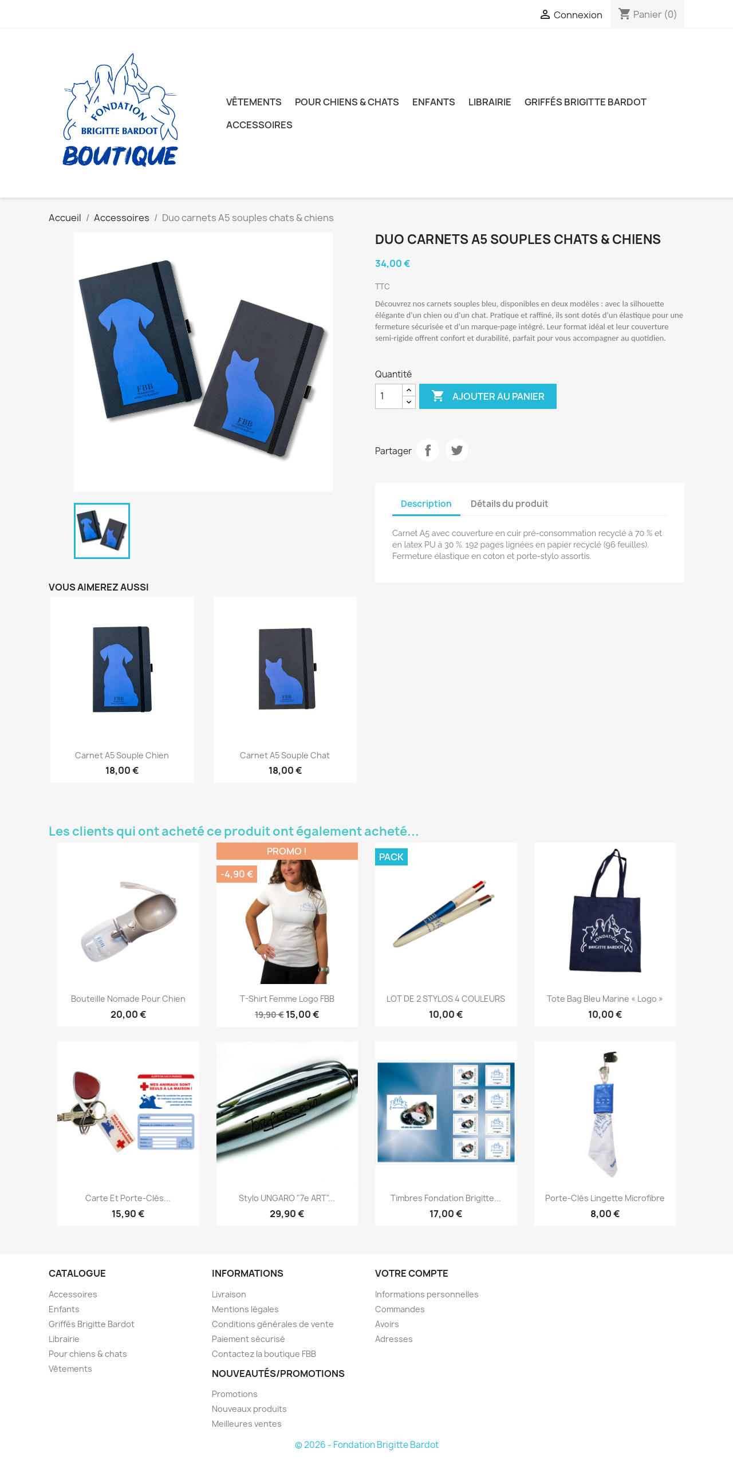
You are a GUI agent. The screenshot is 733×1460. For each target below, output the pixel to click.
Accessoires (259, 125)
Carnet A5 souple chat (285, 755)
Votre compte (411, 1273)
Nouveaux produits (249, 1408)
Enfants (433, 102)
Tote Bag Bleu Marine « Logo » (605, 998)
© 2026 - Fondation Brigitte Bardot (367, 1445)
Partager (427, 450)
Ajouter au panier (488, 396)
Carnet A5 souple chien (122, 755)
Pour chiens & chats (347, 102)
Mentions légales (245, 1309)
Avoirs (387, 1324)
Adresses (394, 1338)
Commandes (400, 1309)
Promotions (235, 1393)
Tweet (457, 450)
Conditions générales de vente (273, 1324)
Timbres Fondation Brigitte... (446, 1198)
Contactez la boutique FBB (264, 1353)
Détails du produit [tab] (510, 504)
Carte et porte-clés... (128, 1198)
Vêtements (254, 102)
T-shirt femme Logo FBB (287, 998)
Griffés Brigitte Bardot (586, 102)
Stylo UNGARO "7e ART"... (287, 1198)
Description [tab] (426, 504)
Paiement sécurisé (248, 1338)
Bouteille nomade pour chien (128, 998)
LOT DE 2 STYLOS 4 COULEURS (446, 998)
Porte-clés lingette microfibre (605, 1198)
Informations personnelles (427, 1294)
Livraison (229, 1294)
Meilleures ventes (247, 1423)
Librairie (489, 102)
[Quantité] (389, 396)
